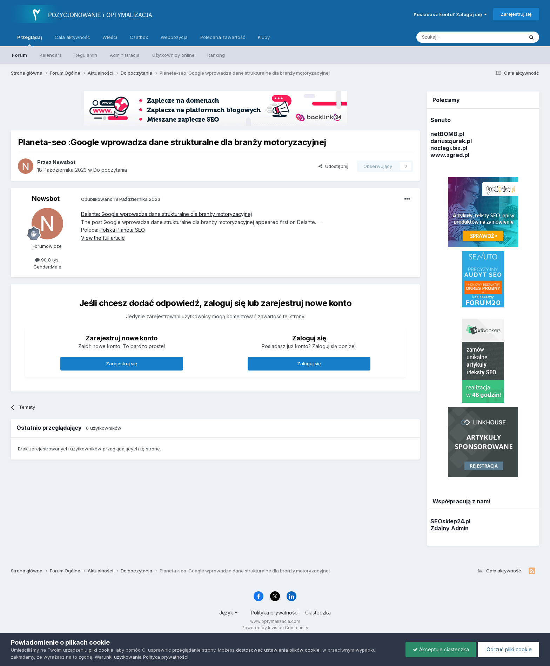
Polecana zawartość (222, 37)
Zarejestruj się (516, 14)
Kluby (264, 37)
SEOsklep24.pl (450, 521)
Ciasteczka (318, 613)
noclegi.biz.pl (448, 147)
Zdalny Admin (449, 528)
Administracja (125, 55)
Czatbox (139, 37)
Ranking (216, 55)
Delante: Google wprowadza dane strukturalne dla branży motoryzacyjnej (166, 214)
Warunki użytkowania (118, 657)
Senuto (440, 119)
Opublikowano (120, 199)
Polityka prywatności (275, 613)
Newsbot (46, 198)
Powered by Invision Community (275, 627)
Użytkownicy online (173, 55)
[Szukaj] (452, 37)
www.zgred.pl (449, 154)
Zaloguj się (309, 363)
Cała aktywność (72, 37)
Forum (19, 55)
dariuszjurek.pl (451, 140)
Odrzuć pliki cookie (508, 649)
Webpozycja (174, 37)
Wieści (109, 37)
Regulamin (85, 55)
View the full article (103, 238)
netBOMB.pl (447, 133)
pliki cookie (101, 650)
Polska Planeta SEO (122, 230)
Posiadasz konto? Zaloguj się (450, 14)
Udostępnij (333, 166)
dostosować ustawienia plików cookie (278, 650)
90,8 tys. (47, 260)
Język (228, 613)
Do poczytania (110, 170)
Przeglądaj (29, 40)
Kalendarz (51, 55)
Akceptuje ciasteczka (441, 649)
